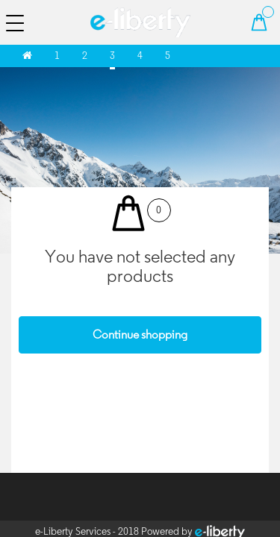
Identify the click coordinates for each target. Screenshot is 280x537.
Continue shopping (140, 334)
